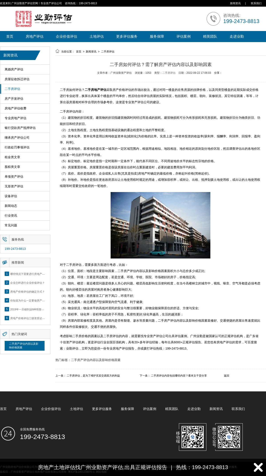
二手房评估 (12, 89)
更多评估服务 (126, 36)
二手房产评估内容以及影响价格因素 (23, 345)
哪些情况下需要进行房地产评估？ (30, 273)
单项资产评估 (14, 176)
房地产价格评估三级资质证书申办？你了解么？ (38, 318)
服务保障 (157, 36)
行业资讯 (11, 215)
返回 (226, 375)
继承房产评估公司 (17, 137)
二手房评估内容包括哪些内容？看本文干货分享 (179, 375)
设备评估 (11, 196)
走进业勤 (237, 36)
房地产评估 (34, 36)
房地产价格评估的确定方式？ (27, 291)
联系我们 (256, 3)
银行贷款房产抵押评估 (20, 128)
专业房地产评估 (15, 118)
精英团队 (210, 36)
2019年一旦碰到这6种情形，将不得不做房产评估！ (40, 309)
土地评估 (97, 36)
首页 (9, 36)
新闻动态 (11, 206)
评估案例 (183, 36)
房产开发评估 (14, 98)
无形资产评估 (14, 186)
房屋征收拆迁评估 (17, 79)
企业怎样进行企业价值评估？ (27, 282)
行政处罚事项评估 (17, 147)
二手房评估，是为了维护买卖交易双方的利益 (93, 375)
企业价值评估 (66, 36)
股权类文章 (12, 167)
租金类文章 (12, 157)
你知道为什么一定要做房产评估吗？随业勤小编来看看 (42, 300)
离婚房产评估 (14, 69)
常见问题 (11, 225)
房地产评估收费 (15, 108)
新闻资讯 (235, 3)
